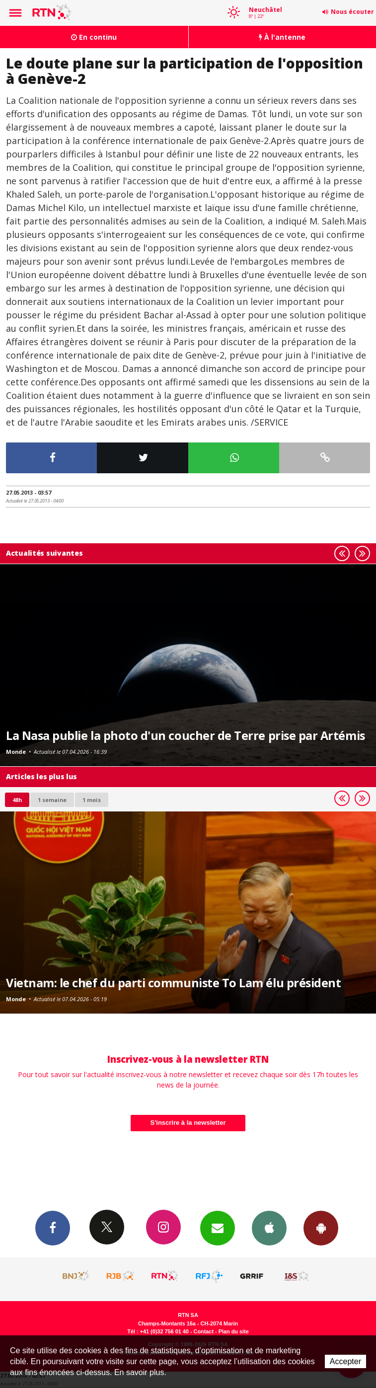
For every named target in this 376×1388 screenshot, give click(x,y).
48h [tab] (17, 800)
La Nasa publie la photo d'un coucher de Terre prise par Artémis (185, 735)
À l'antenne (282, 37)
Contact (204, 1331)
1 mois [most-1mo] (91, 800)
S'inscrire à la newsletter (188, 1122)
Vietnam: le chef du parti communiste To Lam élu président (173, 983)
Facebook (52, 1227)
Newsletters (217, 1227)
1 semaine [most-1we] (52, 800)
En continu (94, 37)
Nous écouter (352, 11)
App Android (320, 1227)
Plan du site (234, 1331)
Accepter (345, 1361)
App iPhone (269, 1227)
